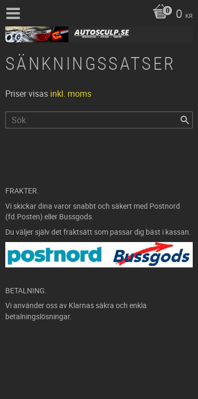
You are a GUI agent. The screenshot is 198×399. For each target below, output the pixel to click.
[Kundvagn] (170, 15)
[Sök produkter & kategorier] (99, 120)
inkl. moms (70, 93)
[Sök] (185, 120)
